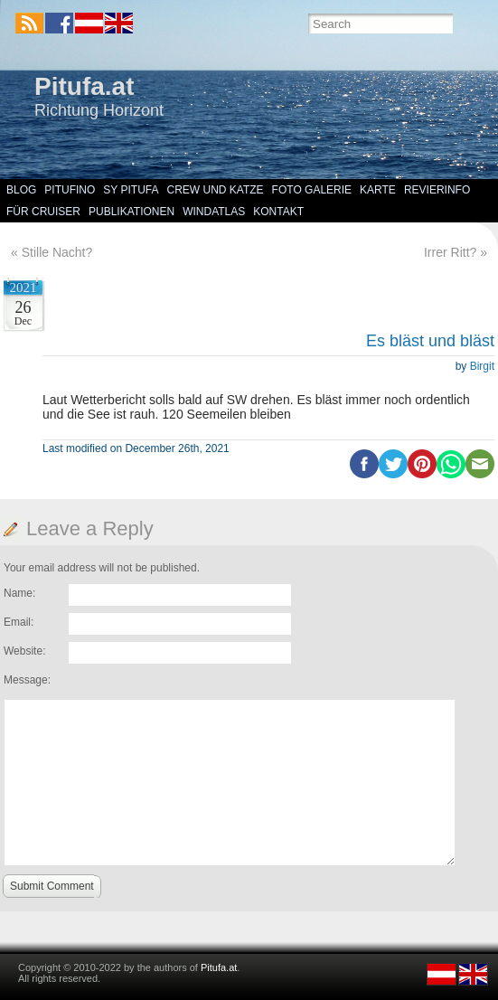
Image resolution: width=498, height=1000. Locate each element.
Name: (19, 593)
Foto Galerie (312, 190)
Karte (378, 190)
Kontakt (278, 211)
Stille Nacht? (57, 252)
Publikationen (131, 211)
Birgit (482, 366)
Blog (21, 190)
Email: (18, 622)
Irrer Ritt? (450, 252)
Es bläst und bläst (430, 341)
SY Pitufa (130, 190)
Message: (27, 680)
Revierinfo (437, 190)
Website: (24, 651)
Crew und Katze (215, 190)
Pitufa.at (84, 86)
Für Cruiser (43, 211)
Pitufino (69, 190)
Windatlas (214, 211)
